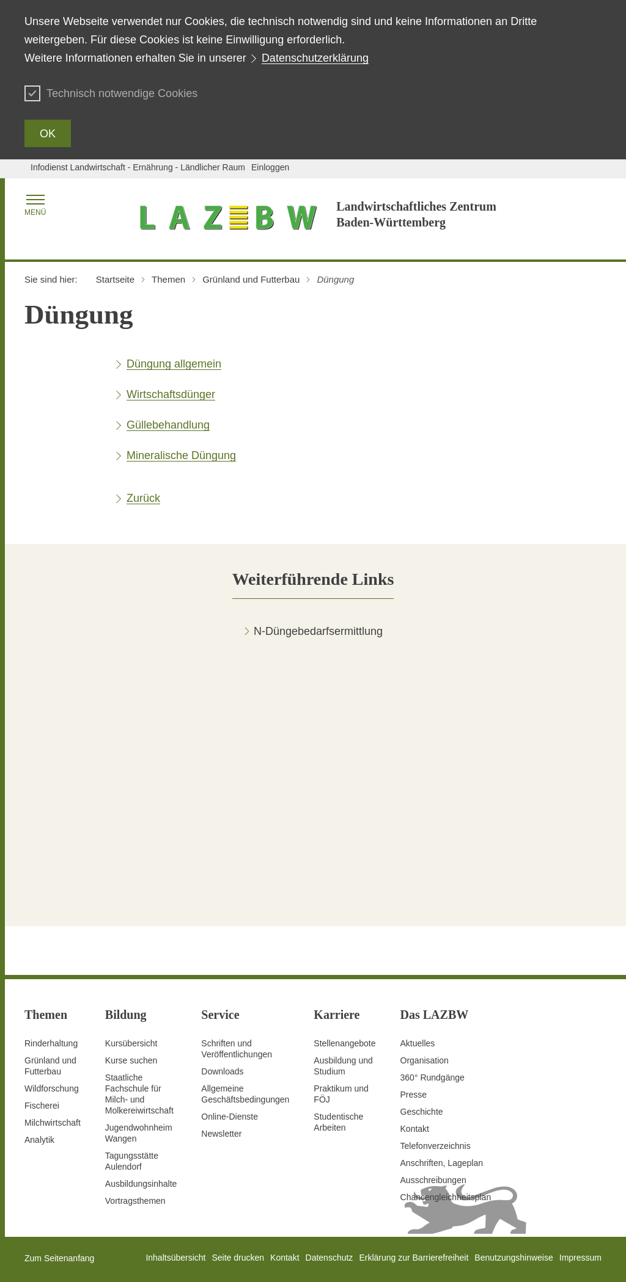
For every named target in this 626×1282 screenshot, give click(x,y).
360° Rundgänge (432, 1077)
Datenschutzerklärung (315, 58)
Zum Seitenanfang (59, 1258)
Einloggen (270, 167)
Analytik (39, 1140)
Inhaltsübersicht (175, 1257)
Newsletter (221, 1134)
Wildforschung (51, 1088)
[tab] (313, 579)
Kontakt (414, 1129)
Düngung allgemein (174, 364)
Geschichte (421, 1112)
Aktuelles (417, 1043)
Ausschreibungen (433, 1180)
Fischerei (41, 1105)
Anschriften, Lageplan (441, 1163)
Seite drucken (238, 1257)
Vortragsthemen (135, 1201)
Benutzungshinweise (513, 1257)
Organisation (424, 1060)
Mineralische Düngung (181, 455)
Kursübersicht (131, 1043)
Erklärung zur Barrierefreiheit (413, 1257)
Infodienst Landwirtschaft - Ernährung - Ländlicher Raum (138, 167)
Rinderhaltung (51, 1043)
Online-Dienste (229, 1116)
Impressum (580, 1257)
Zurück (143, 498)
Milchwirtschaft (52, 1123)
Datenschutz (329, 1257)
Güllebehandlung (168, 425)
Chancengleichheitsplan (446, 1197)
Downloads (222, 1071)
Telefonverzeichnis (435, 1146)
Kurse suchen (131, 1060)
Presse (413, 1094)
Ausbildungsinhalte (141, 1184)
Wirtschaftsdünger (171, 394)
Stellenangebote (344, 1043)
